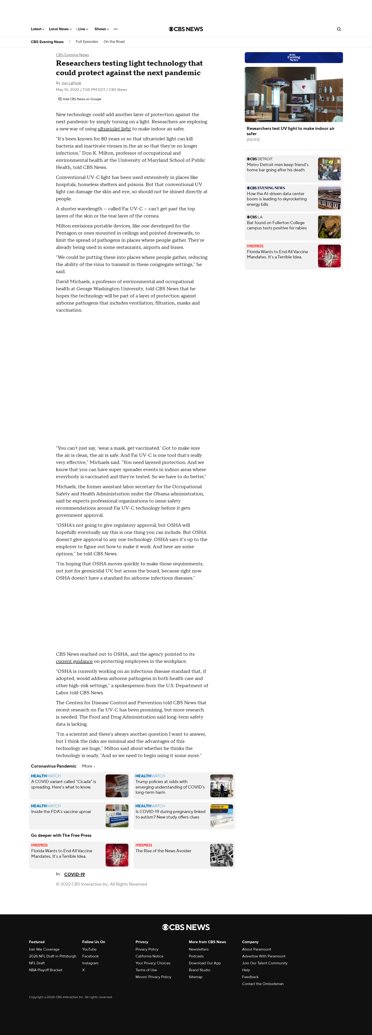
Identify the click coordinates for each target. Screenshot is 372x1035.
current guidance (74, 661)
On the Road (114, 41)
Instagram (90, 963)
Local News (60, 29)
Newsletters (199, 949)
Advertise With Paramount (263, 956)
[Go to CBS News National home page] (186, 29)
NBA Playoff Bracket (45, 970)
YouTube (89, 949)
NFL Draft (37, 963)
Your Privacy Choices (153, 963)
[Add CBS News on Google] (79, 99)
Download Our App (205, 963)
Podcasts (196, 956)
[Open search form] (339, 29)
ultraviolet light (114, 129)
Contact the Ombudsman (263, 984)
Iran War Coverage (44, 949)
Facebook (90, 956)
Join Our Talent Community (265, 963)
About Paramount (256, 949)
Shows (102, 29)
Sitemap (195, 977)
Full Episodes (87, 41)
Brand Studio (199, 970)
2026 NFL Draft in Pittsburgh (52, 956)
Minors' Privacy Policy (153, 977)
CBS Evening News (47, 41)
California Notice (149, 956)
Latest (37, 29)
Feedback (250, 977)
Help (246, 970)
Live (83, 29)
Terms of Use (146, 970)
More (88, 766)
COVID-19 (74, 874)
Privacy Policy (147, 949)
